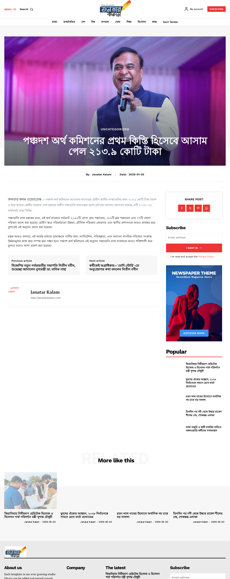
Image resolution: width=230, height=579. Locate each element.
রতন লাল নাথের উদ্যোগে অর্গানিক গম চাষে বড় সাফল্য (203, 398)
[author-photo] (14, 521)
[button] (27, 9)
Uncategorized (115, 129)
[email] (194, 237)
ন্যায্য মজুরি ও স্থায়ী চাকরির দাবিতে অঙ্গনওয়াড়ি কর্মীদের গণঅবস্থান (203, 428)
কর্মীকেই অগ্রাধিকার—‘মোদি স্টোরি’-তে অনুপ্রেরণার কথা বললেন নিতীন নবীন (114, 267)
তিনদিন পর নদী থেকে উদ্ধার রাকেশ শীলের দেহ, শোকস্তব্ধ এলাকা (204, 413)
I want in (194, 248)
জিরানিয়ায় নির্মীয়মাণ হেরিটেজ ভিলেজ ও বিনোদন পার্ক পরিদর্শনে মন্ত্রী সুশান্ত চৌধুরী (203, 367)
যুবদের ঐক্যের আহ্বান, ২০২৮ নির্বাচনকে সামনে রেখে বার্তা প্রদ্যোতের (201, 383)
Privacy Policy (205, 256)
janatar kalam (101, 174)
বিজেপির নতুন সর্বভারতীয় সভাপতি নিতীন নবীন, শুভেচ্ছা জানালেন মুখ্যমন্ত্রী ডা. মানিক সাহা (43, 267)
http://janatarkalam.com (45, 297)
